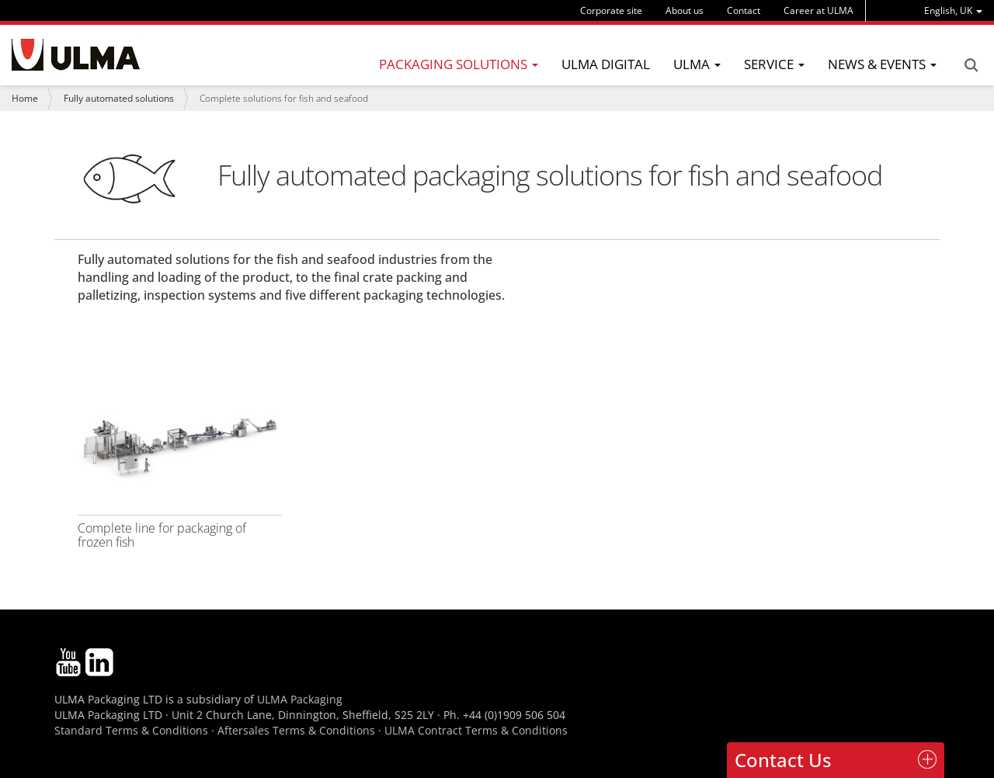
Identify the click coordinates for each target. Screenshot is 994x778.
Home (25, 98)
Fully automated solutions (119, 98)
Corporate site (611, 10)
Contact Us (783, 760)
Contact (743, 10)
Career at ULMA (818, 10)
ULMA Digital (605, 64)
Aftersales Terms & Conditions (296, 730)
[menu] (953, 10)
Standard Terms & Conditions (131, 730)
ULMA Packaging (299, 699)
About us (685, 10)
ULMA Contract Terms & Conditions (476, 730)
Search (970, 65)
